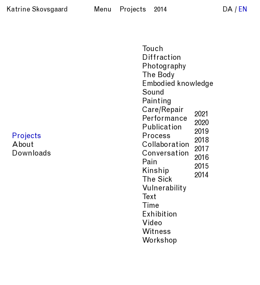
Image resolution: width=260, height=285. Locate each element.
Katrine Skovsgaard (37, 10)
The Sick (28, 180)
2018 (72, 140)
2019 (72, 132)
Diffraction (32, 58)
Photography (35, 66)
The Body (29, 75)
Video (23, 223)
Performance (35, 119)
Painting (27, 101)
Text (20, 197)
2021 (72, 114)
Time (21, 206)
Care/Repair (33, 110)
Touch (23, 49)
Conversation (36, 154)
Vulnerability (35, 188)
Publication (33, 127)
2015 (72, 167)
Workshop (30, 241)
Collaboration (36, 145)
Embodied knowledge (48, 84)
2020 (72, 123)
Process (27, 136)
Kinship (26, 171)
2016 (72, 158)
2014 (72, 175)
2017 (72, 149)
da (227, 10)
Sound (24, 93)
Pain (20, 162)
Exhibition (30, 214)
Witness (27, 232)
